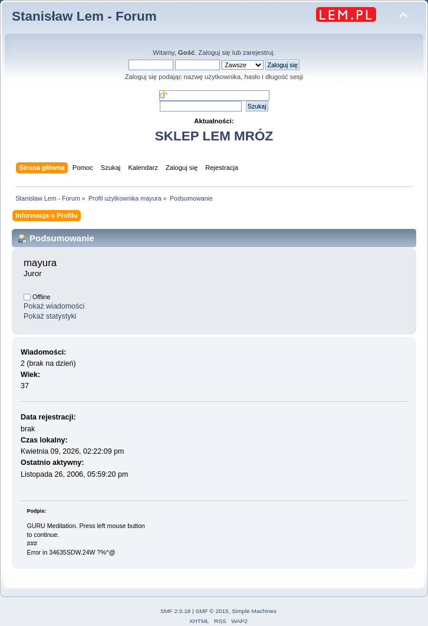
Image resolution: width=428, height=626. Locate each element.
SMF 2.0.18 (175, 611)
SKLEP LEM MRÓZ (214, 136)
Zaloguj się (214, 52)
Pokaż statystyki (50, 316)
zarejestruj (258, 52)
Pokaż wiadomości (54, 306)
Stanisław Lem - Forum (84, 16)
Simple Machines (254, 611)
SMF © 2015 (212, 611)
